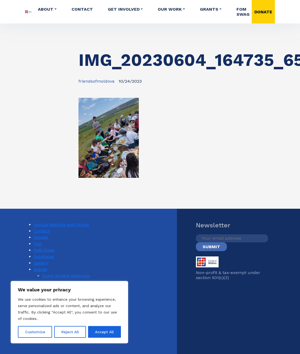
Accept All (104, 332)
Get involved (124, 9)
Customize (35, 332)
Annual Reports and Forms (61, 224)
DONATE (263, 11)
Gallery (41, 263)
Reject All (70, 332)
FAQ (38, 243)
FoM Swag (243, 12)
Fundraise (44, 256)
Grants (209, 9)
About (45, 9)
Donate (41, 237)
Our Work (170, 9)
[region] (69, 312)
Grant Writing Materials (66, 275)
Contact (82, 9)
